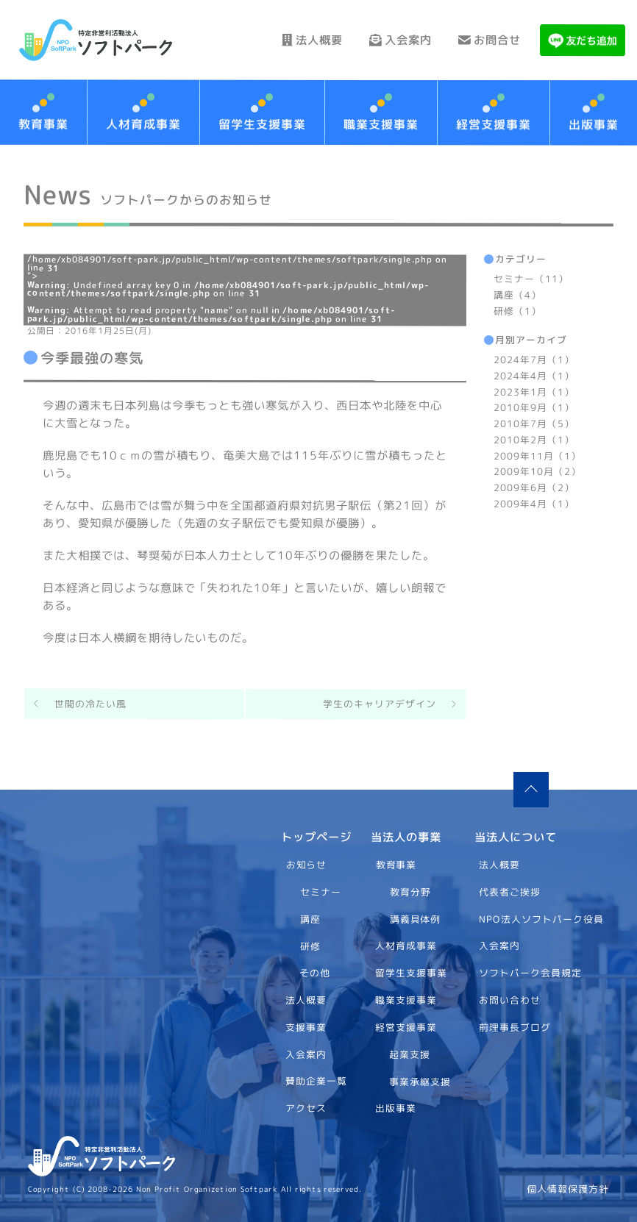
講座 (309, 918)
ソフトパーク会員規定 (531, 972)
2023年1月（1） (534, 391)
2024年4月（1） (534, 375)
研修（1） (517, 310)
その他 (314, 972)
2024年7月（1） (534, 359)
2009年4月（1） (534, 503)
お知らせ (306, 864)
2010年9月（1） (534, 407)
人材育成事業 (143, 124)
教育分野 (410, 891)
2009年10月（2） (537, 471)
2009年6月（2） (534, 487)
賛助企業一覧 (316, 1080)
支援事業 (306, 1027)
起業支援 (409, 1053)
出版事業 (395, 1108)
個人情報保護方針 (568, 1189)
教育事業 (396, 864)
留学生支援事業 (262, 124)
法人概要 (292, 40)
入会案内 (388, 40)
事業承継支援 (420, 1080)
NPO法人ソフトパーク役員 (542, 918)
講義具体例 (415, 918)
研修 (309, 945)
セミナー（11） (531, 278)
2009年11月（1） (537, 455)
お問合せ (485, 40)
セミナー (320, 891)
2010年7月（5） (534, 423)
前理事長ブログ (516, 1027)
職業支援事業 (381, 124)
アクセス (306, 1108)
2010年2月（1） (534, 439)
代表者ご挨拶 (510, 891)
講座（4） (517, 294)
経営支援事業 (493, 124)
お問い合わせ (510, 1000)
